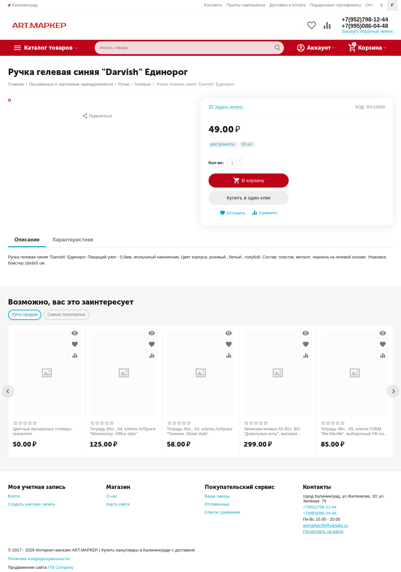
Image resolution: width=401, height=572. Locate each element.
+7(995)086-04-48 (365, 26)
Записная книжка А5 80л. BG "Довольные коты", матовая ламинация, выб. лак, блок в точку (277, 431)
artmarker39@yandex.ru (325, 525)
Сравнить (264, 213)
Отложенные (217, 504)
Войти (14, 496)
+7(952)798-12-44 (365, 19)
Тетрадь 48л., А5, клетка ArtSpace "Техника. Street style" (200, 431)
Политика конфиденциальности (39, 558)
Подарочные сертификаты (335, 5)
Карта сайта (118, 504)
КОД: (360, 107)
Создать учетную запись (31, 504)
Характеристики (72, 239)
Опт (369, 5)
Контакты (213, 5)
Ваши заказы (217, 496)
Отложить (232, 213)
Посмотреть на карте (323, 531)
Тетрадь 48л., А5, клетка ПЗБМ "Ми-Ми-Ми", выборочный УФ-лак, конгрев (354, 431)
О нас (111, 496)
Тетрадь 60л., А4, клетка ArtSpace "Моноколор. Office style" (123, 431)
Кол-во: (216, 162)
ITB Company (60, 567)
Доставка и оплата (287, 5)
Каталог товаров (48, 47)
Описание (26, 239)
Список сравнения (222, 512)
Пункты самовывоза (245, 5)
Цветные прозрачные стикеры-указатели (43, 431)
